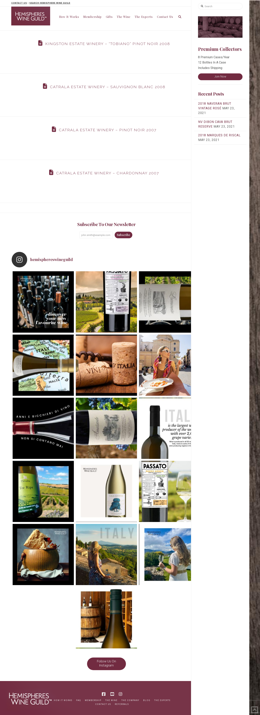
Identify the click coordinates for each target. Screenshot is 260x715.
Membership (93, 700)
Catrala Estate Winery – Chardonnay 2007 (107, 173)
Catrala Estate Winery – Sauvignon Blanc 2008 (107, 87)
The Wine (111, 700)
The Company (130, 700)
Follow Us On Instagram (106, 663)
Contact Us (103, 704)
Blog (146, 700)
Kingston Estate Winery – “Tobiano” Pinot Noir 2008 (107, 44)
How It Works (63, 700)
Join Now (220, 76)
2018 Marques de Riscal (219, 135)
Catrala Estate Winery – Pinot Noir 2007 (107, 130)
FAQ (78, 700)
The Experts (162, 700)
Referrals (122, 704)
